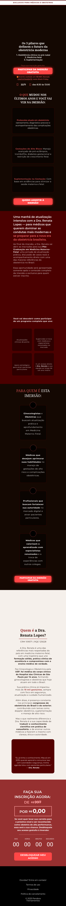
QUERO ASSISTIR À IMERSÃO (33, 201)
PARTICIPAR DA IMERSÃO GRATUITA (33, 70)
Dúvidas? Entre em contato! (33, 880)
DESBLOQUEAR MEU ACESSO (33, 857)
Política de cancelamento (33, 894)
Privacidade (33, 889)
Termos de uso (33, 885)
